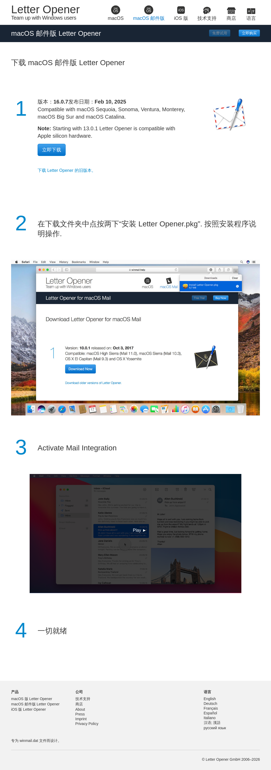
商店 (79, 704)
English (210, 699)
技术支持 (82, 699)
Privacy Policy (86, 724)
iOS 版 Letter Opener (28, 709)
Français (211, 708)
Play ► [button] (139, 530)
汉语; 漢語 (212, 722)
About (80, 709)
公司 (79, 692)
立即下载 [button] (51, 150)
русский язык (215, 728)
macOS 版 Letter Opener (31, 699)
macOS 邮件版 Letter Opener (35, 704)
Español (210, 713)
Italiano (210, 718)
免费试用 (219, 33)
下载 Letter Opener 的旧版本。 (67, 170)
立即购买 (249, 33)
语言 (207, 692)
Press (80, 714)
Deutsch (210, 703)
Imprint (81, 719)
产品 (15, 692)
